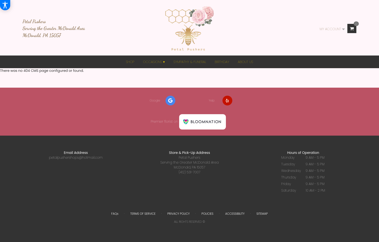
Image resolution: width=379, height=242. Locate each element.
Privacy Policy (178, 214)
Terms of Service (143, 214)
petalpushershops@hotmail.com (76, 157)
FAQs (114, 214)
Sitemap (262, 214)
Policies (207, 214)
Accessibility (235, 214)
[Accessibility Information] (5, 5)
